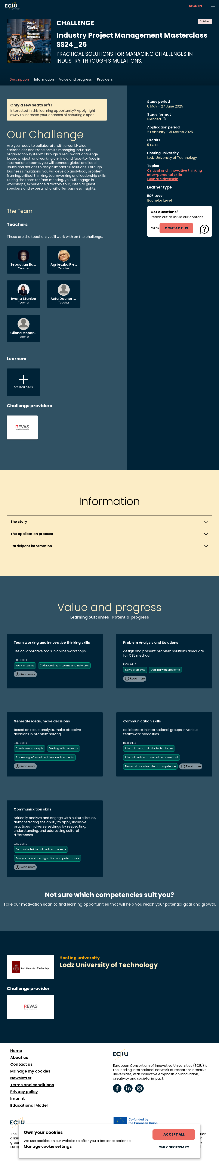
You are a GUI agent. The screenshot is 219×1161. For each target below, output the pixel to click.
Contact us (21, 1064)
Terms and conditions (32, 1084)
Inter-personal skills (164, 175)
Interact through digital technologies (149, 748)
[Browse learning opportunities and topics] (213, 6)
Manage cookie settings (48, 1146)
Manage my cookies (30, 1071)
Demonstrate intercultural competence (150, 766)
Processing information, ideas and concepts (45, 757)
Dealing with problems (165, 670)
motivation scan (36, 904)
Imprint (17, 1098)
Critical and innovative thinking (174, 170)
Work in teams (25, 665)
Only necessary (173, 1147)
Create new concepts (29, 748)
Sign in (195, 5)
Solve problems (135, 670)
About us (19, 1057)
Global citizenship (162, 179)
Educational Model (29, 1105)
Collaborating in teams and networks (64, 665)
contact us (176, 228)
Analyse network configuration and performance (47, 858)
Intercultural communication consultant (151, 757)
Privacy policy (24, 1091)
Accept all (174, 1134)
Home (16, 1050)
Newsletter (20, 1078)
